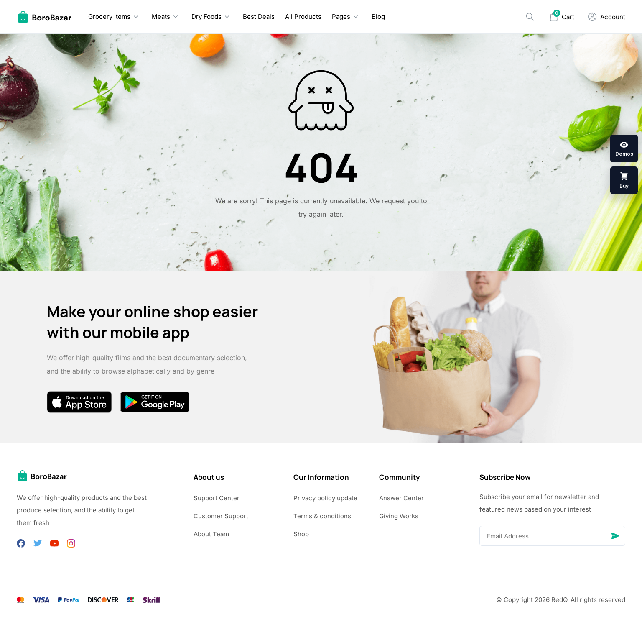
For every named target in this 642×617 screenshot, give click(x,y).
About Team (211, 534)
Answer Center (401, 498)
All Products (303, 16)
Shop (301, 534)
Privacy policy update (325, 498)
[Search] (530, 17)
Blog (378, 16)
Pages (341, 16)
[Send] (615, 536)
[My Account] (606, 16)
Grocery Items (109, 16)
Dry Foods (206, 16)
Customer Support (221, 516)
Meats (161, 16)
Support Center (216, 498)
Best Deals (259, 16)
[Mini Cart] (561, 17)
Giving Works (398, 516)
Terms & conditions (322, 516)
